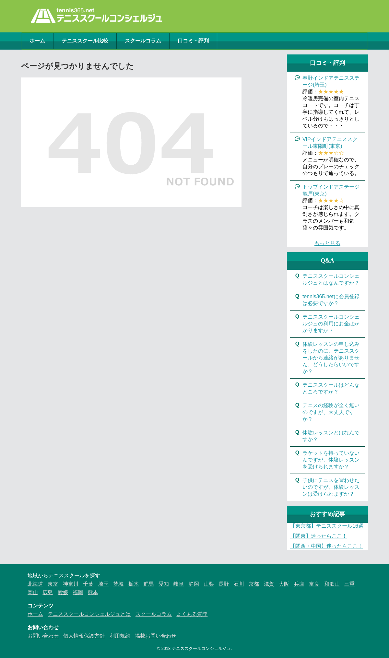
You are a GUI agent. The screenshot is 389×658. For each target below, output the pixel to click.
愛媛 (63, 592)
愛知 (164, 584)
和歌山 (332, 584)
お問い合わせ (43, 636)
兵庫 (299, 584)
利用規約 (120, 636)
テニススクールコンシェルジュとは (89, 614)
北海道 (35, 584)
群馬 (148, 584)
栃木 (133, 584)
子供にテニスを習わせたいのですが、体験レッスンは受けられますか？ (331, 487)
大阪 (284, 584)
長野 (223, 584)
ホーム (37, 40)
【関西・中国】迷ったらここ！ (326, 546)
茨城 (118, 584)
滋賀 (269, 584)
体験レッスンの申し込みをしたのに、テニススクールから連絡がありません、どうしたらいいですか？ (331, 357)
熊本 (93, 592)
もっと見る (327, 243)
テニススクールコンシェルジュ (201, 648)
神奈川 (70, 584)
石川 (239, 584)
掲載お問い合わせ (155, 636)
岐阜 (178, 584)
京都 (254, 584)
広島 (47, 592)
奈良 (314, 584)
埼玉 (103, 584)
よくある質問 (191, 614)
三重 (349, 584)
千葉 (88, 584)
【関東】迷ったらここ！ (318, 536)
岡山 (33, 592)
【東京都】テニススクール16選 (326, 526)
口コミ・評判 (193, 40)
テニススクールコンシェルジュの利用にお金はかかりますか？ (331, 323)
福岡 (78, 592)
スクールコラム (143, 40)
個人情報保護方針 (84, 636)
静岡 (194, 584)
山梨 (209, 584)
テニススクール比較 (85, 40)
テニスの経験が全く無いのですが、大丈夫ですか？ (331, 412)
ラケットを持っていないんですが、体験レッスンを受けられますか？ (331, 459)
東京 (53, 584)
